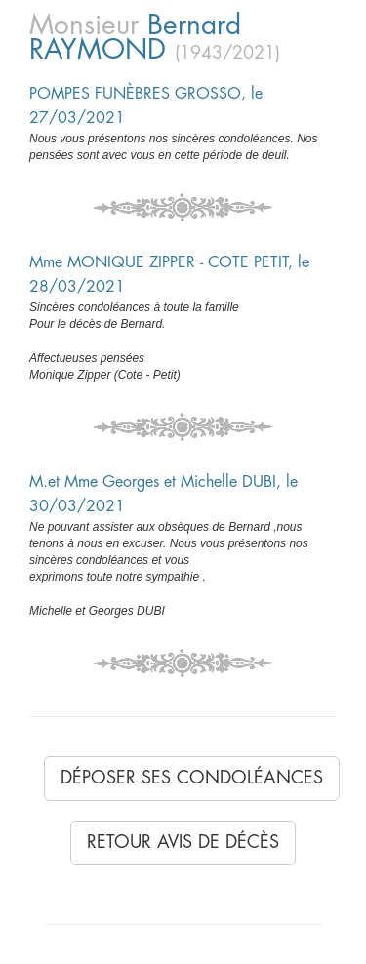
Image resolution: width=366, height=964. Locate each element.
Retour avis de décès (183, 842)
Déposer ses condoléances (192, 777)
